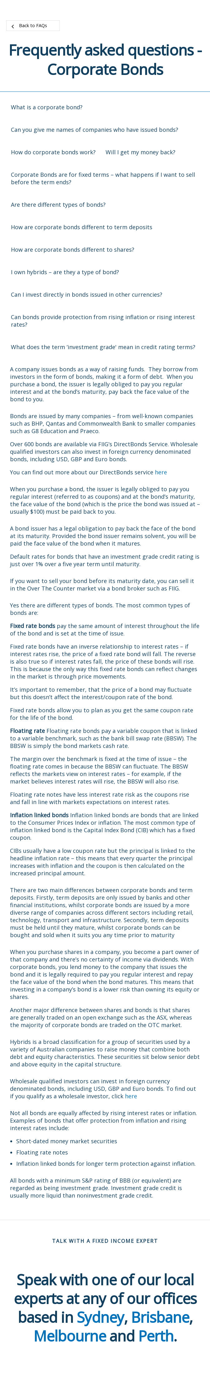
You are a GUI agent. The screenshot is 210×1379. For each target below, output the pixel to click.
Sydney (100, 1317)
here (161, 472)
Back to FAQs (33, 25)
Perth (156, 1336)
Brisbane (160, 1317)
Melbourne (69, 1336)
